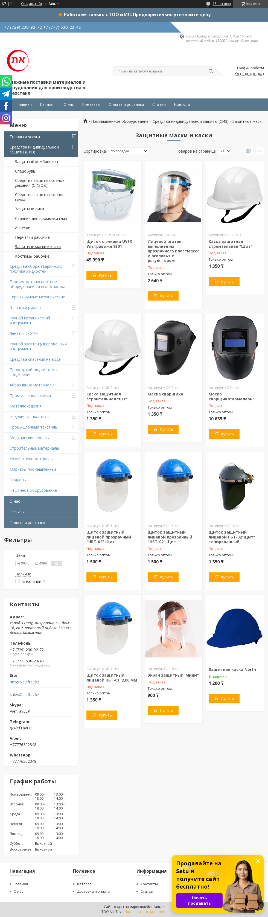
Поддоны (18, 479)
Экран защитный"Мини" (173, 675)
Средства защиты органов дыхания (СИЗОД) (40, 183)
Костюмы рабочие (32, 256)
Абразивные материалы (32, 385)
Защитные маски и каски (38, 246)
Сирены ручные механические (37, 296)
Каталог (47, 104)
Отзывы (17, 511)
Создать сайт (31, 4)
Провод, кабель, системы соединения (33, 372)
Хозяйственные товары (31, 458)
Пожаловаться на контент (146, 911)
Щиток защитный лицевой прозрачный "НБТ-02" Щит (108, 536)
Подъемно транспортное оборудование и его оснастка (37, 284)
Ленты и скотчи (24, 333)
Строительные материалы (34, 448)
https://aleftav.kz (24, 682)
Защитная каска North (232, 669)
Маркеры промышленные (33, 469)
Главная (24, 104)
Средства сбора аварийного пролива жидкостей (36, 269)
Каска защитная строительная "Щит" (231, 244)
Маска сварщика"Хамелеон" (231, 396)
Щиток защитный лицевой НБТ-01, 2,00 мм (111, 678)
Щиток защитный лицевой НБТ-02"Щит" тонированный (232, 536)
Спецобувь (25, 171)
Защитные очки (29, 208)
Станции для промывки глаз (41, 218)
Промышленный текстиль (33, 427)
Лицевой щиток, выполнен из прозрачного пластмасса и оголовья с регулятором (174, 251)
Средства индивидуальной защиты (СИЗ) (34, 149)
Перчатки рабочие (32, 237)
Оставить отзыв (249, 74)
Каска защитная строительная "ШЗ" (106, 396)
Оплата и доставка (126, 104)
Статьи (159, 104)
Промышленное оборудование (119, 121)
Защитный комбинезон (36, 161)
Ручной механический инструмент (30, 320)
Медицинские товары (29, 437)
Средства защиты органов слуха (40, 197)
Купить (105, 275)
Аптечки (22, 227)
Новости (182, 104)
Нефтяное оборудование (33, 490)
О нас (68, 104)
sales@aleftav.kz (24, 694)
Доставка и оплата (93, 891)
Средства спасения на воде (35, 359)
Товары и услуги (25, 136)
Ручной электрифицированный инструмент (38, 346)
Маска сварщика (165, 394)
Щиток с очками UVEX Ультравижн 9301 (109, 244)
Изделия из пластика (29, 416)
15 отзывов (222, 3)
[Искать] (210, 71)
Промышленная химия (30, 395)
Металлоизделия (26, 406)
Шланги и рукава (25, 307)
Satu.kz (158, 906)
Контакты (91, 104)
